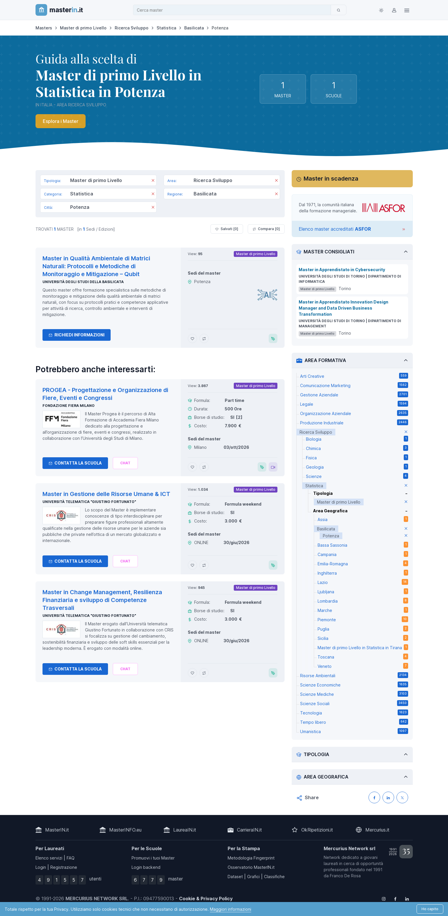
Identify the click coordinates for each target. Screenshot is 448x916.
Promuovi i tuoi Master (153, 857)
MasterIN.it (57, 830)
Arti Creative (354, 376)
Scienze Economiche (354, 684)
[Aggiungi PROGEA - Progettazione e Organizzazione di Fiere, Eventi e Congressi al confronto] (204, 467)
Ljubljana (363, 591)
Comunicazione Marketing (354, 385)
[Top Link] (407, 10)
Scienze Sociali (354, 703)
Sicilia (363, 638)
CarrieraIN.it (249, 830)
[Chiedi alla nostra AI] (125, 463)
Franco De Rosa (345, 875)
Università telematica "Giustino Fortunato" (89, 502)
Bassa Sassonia (363, 545)
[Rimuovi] (153, 180)
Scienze (357, 476)
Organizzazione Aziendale (354, 413)
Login (41, 867)
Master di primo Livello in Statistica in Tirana (363, 647)
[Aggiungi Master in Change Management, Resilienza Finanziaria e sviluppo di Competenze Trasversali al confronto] (204, 672)
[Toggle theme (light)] (381, 10)
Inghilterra (363, 573)
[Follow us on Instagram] (383, 898)
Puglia (363, 628)
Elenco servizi (49, 857)
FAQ (71, 857)
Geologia (357, 467)
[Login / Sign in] (394, 10)
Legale (354, 404)
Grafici (253, 876)
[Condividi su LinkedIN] (388, 797)
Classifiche (274, 876)
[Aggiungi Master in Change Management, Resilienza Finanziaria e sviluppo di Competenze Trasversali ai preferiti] (192, 672)
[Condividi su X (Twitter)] (402, 797)
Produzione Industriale (354, 422)
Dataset (235, 876)
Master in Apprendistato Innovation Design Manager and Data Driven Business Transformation (343, 308)
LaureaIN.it (184, 830)
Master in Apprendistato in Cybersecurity (342, 269)
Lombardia (363, 600)
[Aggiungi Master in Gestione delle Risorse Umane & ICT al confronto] (204, 565)
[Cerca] (338, 10)
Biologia (357, 439)
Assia (363, 519)
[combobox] (234, 10)
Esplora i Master (60, 121)
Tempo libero (354, 722)
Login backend (146, 867)
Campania (363, 554)
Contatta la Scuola (75, 462)
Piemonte (363, 619)
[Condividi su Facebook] (374, 797)
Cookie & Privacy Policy (206, 898)
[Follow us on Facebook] (395, 898)
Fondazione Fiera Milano (69, 405)
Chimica (357, 448)
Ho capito (430, 909)
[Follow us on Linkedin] (407, 898)
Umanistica (354, 731)
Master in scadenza (331, 178)
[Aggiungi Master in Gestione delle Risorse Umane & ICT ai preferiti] (192, 565)
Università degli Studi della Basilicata (83, 282)
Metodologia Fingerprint (251, 857)
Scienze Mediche (354, 694)
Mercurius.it (377, 830)
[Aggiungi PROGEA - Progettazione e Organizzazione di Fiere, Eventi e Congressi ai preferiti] (192, 467)
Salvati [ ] (226, 229)
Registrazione (63, 867)
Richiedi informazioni (77, 334)
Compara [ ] (266, 229)
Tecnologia (354, 712)
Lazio (363, 582)
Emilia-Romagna (363, 563)
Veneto (363, 666)
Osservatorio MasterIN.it (251, 867)
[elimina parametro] (406, 432)
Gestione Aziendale (354, 394)
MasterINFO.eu (125, 830)
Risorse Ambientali (354, 675)
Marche (363, 610)
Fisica (357, 457)
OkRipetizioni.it (317, 830)
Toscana (363, 656)
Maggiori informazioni (230, 909)
